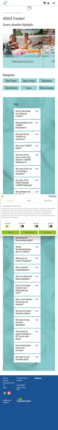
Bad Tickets (11, 81)
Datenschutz (5, 380)
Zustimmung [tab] (10, 200)
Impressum (5, 378)
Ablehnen (10, 232)
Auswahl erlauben (29, 232)
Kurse (29, 88)
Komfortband (11, 88)
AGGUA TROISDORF (21, 385)
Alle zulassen (47, 232)
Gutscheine (47, 81)
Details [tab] (29, 200)
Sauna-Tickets (29, 81)
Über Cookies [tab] (48, 200)
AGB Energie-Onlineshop (22, 378)
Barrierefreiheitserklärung (9, 383)
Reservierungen (47, 88)
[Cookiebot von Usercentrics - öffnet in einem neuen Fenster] (49, 196)
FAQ (4, 385)
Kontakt (4, 387)
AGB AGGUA (19, 380)
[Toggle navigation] (53, 3)
